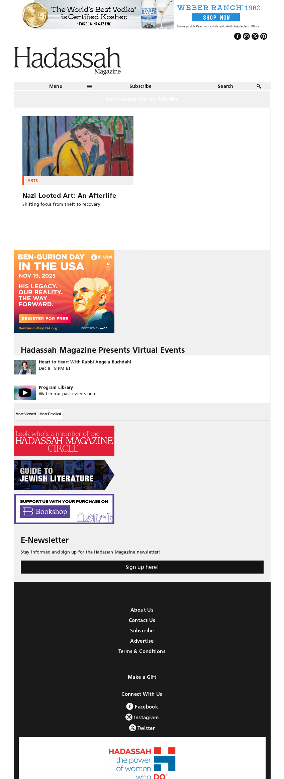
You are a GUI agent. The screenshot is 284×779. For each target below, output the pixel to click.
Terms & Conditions (142, 651)
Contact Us (142, 620)
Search (225, 86)
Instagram (142, 717)
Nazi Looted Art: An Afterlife (69, 195)
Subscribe (140, 86)
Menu (56, 86)
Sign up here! (142, 567)
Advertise (142, 641)
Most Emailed (50, 414)
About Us (142, 610)
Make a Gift (142, 677)
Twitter (142, 727)
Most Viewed (26, 414)
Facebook (142, 706)
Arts (32, 180)
